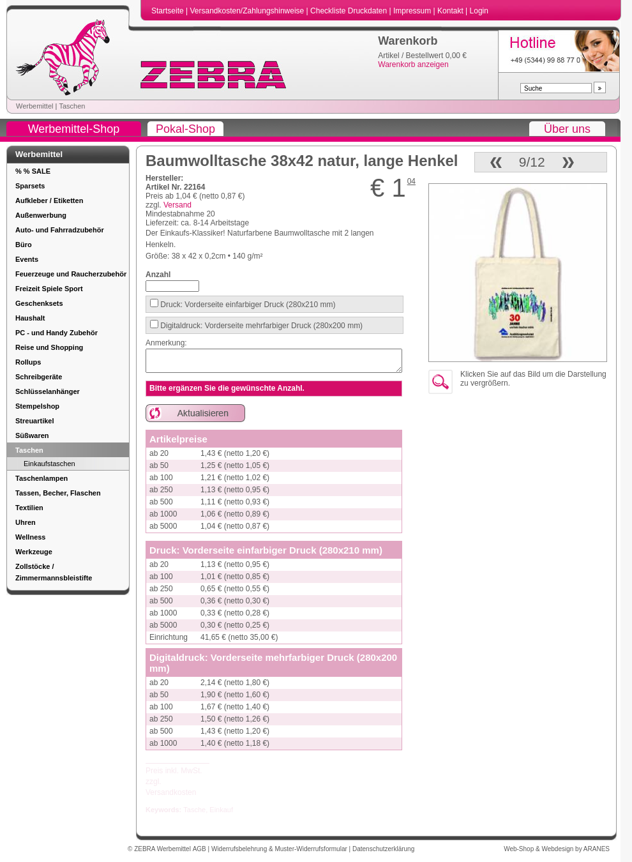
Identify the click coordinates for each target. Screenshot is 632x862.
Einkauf (221, 809)
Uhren (25, 522)
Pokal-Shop (185, 129)
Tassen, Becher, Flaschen (58, 493)
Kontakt (451, 10)
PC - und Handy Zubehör (56, 332)
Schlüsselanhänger (47, 391)
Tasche (194, 809)
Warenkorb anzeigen (413, 64)
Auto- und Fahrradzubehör (59, 230)
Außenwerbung (40, 215)
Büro (23, 244)
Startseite (168, 10)
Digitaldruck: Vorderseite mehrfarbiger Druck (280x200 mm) (260, 325)
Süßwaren (32, 435)
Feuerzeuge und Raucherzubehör (70, 274)
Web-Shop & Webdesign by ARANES (557, 848)
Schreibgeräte (38, 377)
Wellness (30, 537)
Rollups (28, 362)
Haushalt (30, 318)
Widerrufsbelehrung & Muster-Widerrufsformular (280, 848)
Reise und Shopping (49, 347)
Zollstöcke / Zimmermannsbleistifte (53, 572)
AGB (200, 848)
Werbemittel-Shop (74, 129)
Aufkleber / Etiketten (49, 200)
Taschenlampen (41, 478)
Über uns (567, 129)
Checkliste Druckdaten (349, 10)
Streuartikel (34, 421)
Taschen (72, 106)
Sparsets (30, 186)
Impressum (413, 10)
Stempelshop (37, 406)
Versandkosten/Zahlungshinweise (248, 10)
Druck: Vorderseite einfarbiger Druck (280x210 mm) (246, 304)
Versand (177, 204)
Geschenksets (39, 303)
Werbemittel (34, 106)
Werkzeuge (33, 552)
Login (479, 10)
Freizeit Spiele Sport (49, 288)
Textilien (29, 507)
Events (26, 259)
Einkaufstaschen (49, 463)
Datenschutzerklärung (383, 848)
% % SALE (32, 171)
